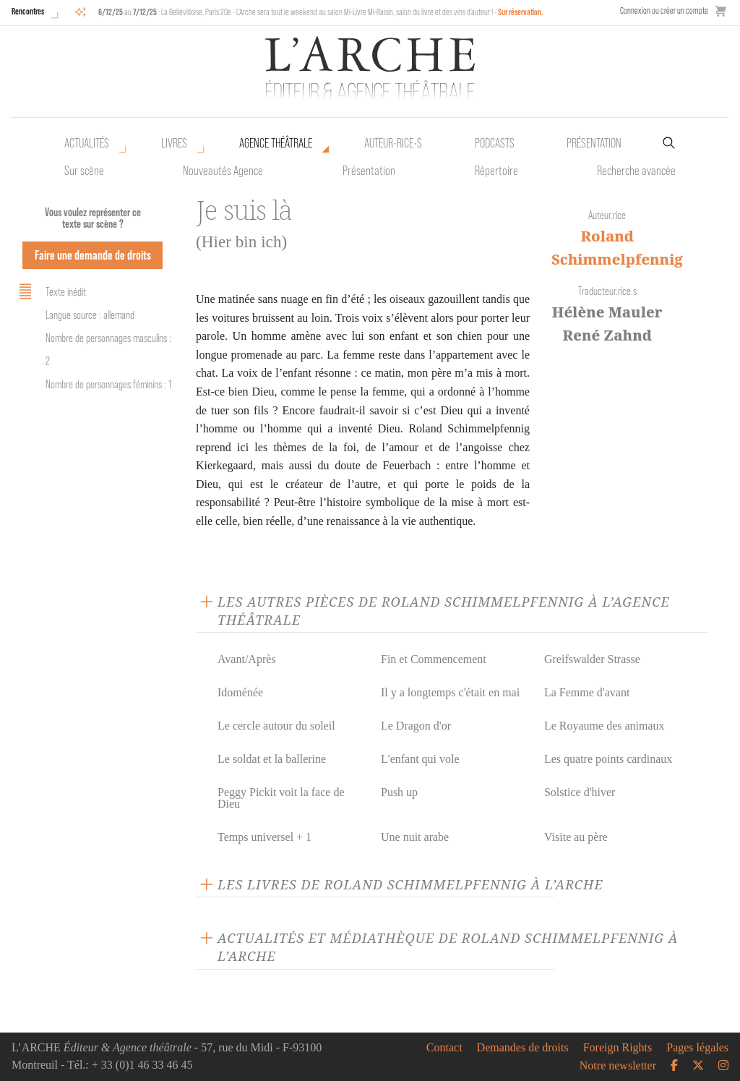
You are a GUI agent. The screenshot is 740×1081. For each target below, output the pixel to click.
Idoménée (240, 692)
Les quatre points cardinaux (608, 759)
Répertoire (496, 170)
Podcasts (495, 143)
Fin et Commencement (433, 659)
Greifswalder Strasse (592, 659)
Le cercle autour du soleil (276, 725)
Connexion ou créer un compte (664, 10)
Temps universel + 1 (264, 837)
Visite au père (576, 837)
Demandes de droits (523, 1048)
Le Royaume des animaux (604, 725)
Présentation (369, 170)
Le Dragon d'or (416, 725)
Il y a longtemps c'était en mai (450, 692)
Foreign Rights (618, 1048)
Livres (174, 143)
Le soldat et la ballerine (272, 759)
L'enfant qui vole (420, 759)
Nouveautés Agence (223, 170)
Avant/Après (247, 659)
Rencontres (28, 11)
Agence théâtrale (275, 143)
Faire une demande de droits (93, 254)
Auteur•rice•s (393, 143)
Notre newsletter (618, 1066)
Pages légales (697, 1048)
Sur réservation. (520, 12)
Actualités (86, 143)
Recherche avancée (636, 170)
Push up (399, 792)
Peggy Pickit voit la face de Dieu (281, 798)
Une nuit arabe (415, 837)
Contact (444, 1048)
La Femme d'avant (586, 692)
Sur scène (84, 170)
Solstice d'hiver (579, 792)
